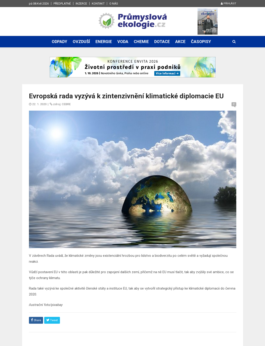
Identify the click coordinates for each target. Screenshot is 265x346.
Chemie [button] (141, 41)
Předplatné (62, 3)
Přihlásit (228, 3)
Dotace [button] (162, 41)
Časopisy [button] (201, 41)
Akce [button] (180, 41)
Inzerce (81, 3)
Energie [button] (103, 41)
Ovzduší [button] (81, 41)
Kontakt (98, 3)
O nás (113, 3)
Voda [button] (122, 41)
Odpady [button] (59, 41)
